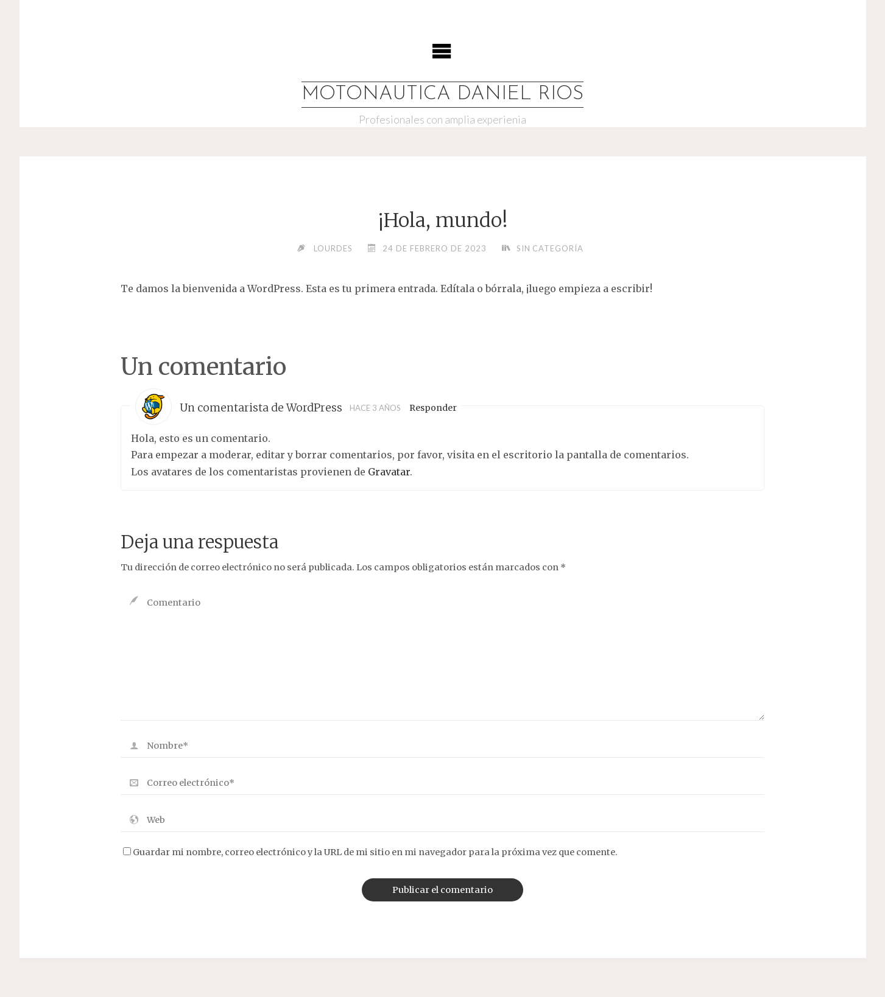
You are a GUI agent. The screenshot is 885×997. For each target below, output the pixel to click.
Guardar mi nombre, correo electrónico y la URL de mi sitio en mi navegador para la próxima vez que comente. (370, 852)
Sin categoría (550, 248)
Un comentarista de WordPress (261, 408)
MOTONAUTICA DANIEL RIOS (442, 94)
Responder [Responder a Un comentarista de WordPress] (433, 408)
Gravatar (389, 472)
